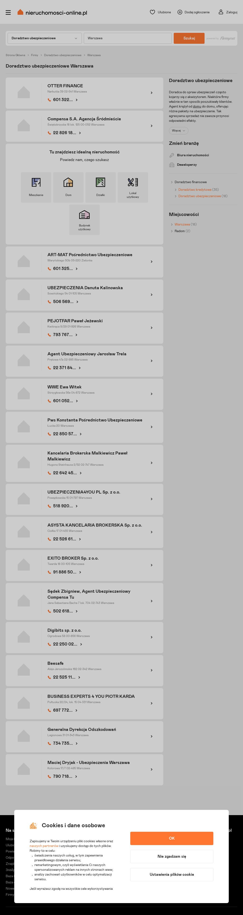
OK (172, 838)
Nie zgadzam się (172, 856)
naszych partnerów (44, 846)
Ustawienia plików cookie (172, 874)
